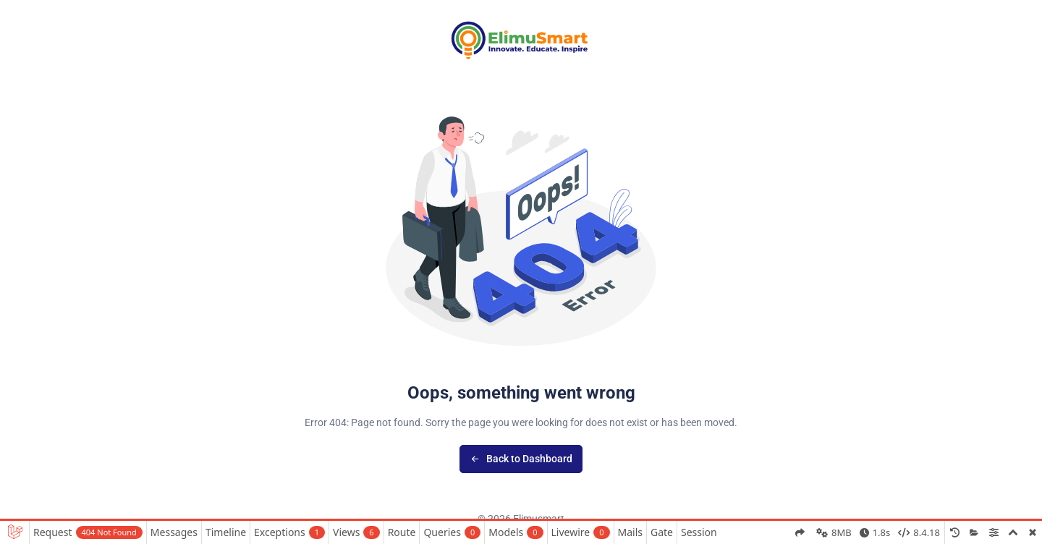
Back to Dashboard (521, 458)
